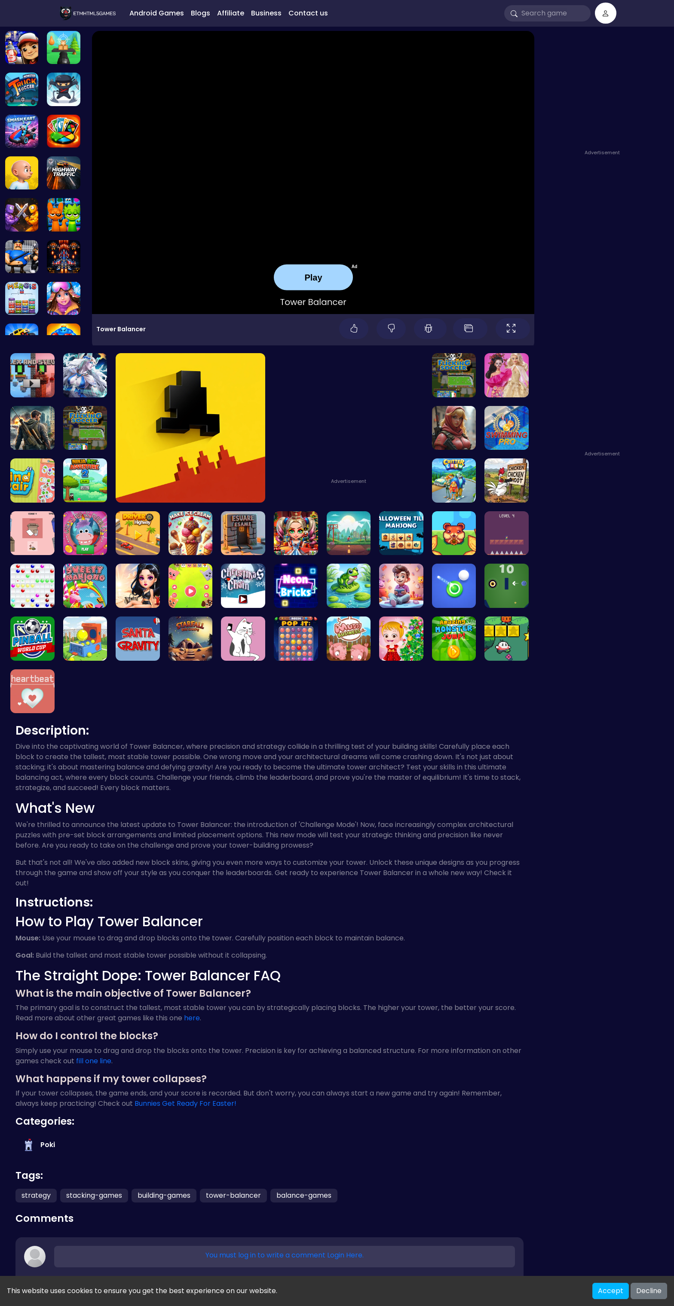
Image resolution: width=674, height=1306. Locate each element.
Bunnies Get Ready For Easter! (185, 1103)
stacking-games (94, 1195)
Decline (649, 1291)
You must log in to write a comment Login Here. (284, 1255)
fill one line (93, 1061)
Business (266, 13)
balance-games (303, 1195)
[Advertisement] (603, 93)
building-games (164, 1195)
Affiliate (230, 13)
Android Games (156, 13)
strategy (36, 1195)
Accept (610, 1291)
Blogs (200, 13)
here (192, 1018)
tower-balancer (233, 1195)
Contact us (308, 13)
